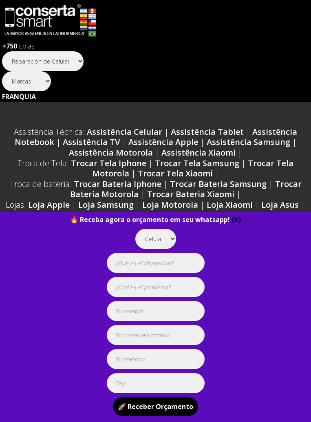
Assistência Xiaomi (198, 152)
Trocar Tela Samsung (197, 163)
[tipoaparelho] (155, 239)
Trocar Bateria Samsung (218, 183)
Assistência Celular (124, 131)
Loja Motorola (170, 204)
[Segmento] (43, 61)
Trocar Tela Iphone (108, 163)
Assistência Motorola (111, 152)
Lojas (18, 46)
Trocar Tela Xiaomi (175, 173)
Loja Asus (280, 204)
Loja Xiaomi (230, 204)
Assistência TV (91, 141)
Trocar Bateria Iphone (117, 183)
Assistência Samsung (248, 141)
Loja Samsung (106, 204)
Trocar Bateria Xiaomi (190, 194)
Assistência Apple (163, 141)
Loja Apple (49, 204)
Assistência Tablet (207, 131)
